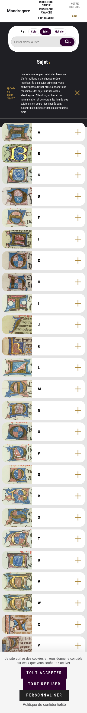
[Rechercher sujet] (43, 42)
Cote (33, 31)
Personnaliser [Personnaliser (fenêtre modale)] (44, 695)
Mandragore (18, 10)
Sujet (45, 31)
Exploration (46, 18)
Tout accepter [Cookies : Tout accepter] (44, 673)
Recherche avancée (46, 11)
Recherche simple (46, 3)
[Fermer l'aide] (81, 93)
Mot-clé (59, 31)
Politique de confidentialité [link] (44, 704)
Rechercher (71, 41)
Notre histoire (74, 5)
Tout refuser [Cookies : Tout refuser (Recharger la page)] (44, 684)
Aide (74, 16)
